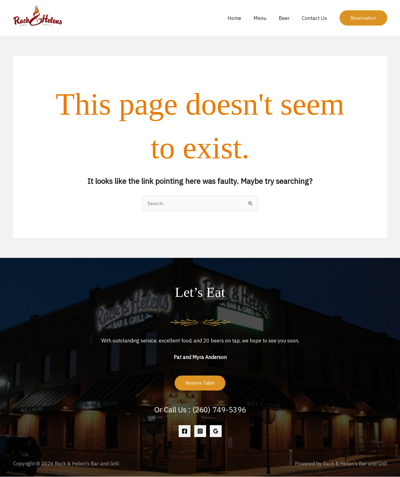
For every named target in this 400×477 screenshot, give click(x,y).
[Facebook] (184, 431)
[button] (363, 18)
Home (242, 18)
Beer (287, 18)
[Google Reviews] (216, 431)
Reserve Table (200, 383)
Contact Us (315, 18)
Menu (265, 18)
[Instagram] (200, 431)
